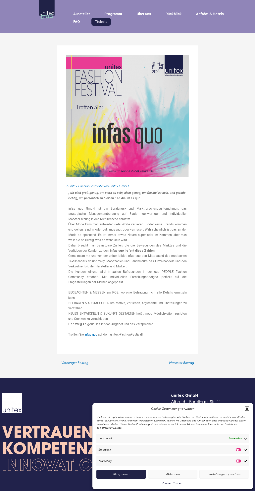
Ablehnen (173, 474)
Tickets (97, 21)
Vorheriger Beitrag (72, 361)
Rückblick (165, 13)
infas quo (91, 333)
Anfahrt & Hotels (198, 13)
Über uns (137, 13)
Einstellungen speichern (224, 474)
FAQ (75, 21)
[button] (247, 409)
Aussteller (80, 13)
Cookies (166, 483)
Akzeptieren (121, 474)
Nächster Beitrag (183, 361)
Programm (109, 13)
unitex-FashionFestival (84, 185)
